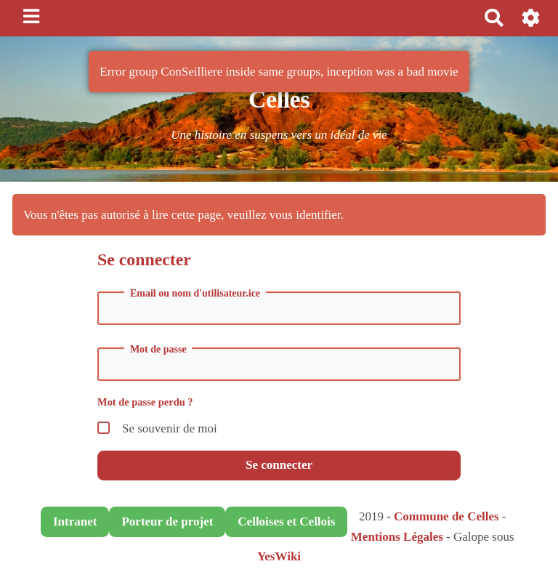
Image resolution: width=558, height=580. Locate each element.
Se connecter (279, 465)
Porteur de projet (167, 521)
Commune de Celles (446, 516)
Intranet (75, 521)
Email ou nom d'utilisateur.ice (195, 294)
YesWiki (279, 556)
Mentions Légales (397, 537)
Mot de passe (158, 350)
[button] (531, 18)
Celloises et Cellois (286, 521)
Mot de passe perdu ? (145, 402)
